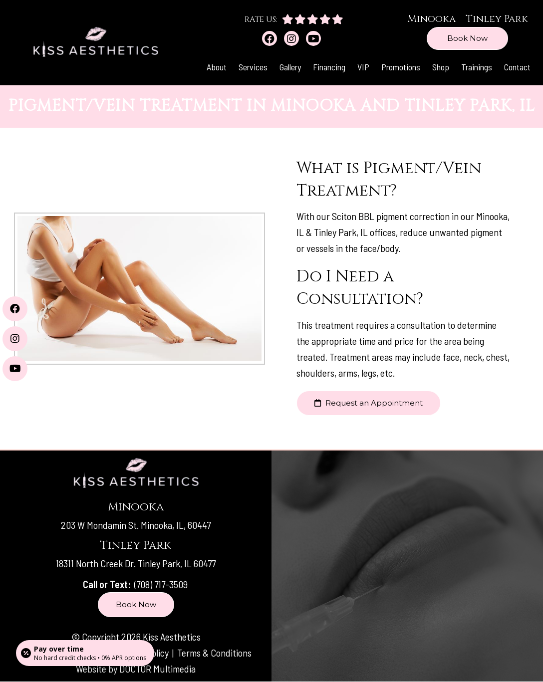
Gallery (290, 66)
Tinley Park (497, 18)
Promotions (400, 66)
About (217, 66)
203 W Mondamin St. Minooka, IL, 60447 (136, 525)
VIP (363, 66)
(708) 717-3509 (161, 584)
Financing (329, 66)
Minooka (431, 18)
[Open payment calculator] (85, 653)
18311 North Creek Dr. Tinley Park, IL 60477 (136, 563)
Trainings (476, 66)
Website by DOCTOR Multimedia (136, 669)
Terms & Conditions (214, 653)
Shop (440, 66)
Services (253, 66)
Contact (517, 66)
